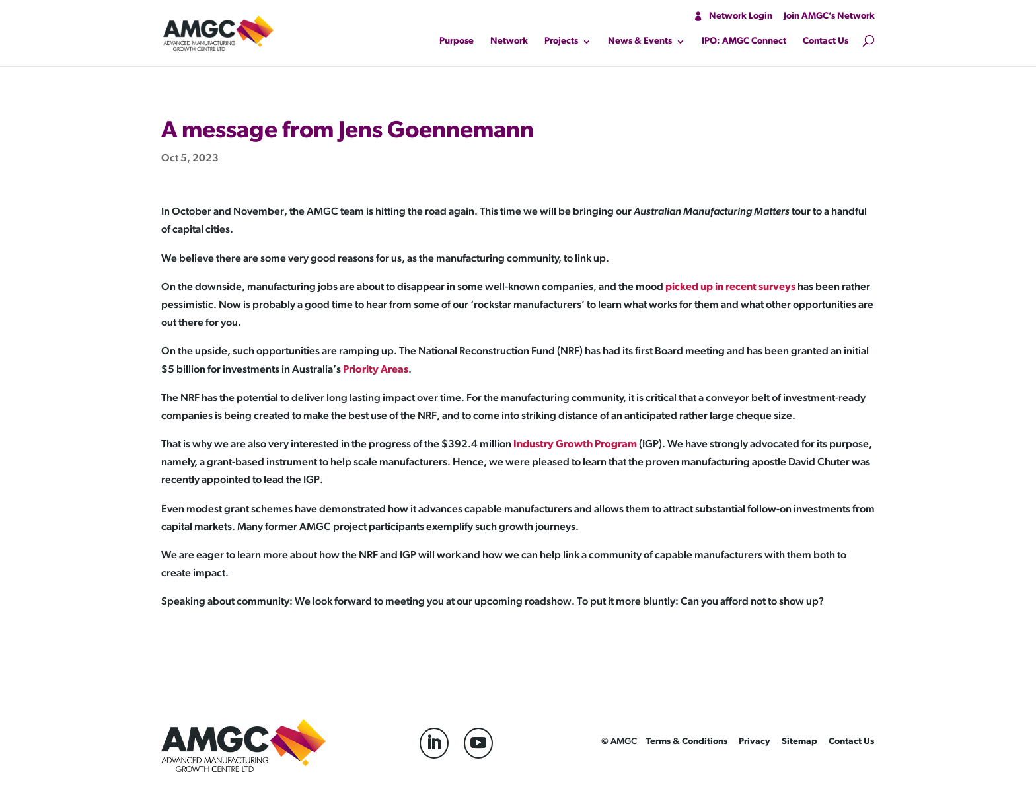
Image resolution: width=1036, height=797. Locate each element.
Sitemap (799, 742)
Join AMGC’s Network (829, 16)
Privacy (754, 742)
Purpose (456, 41)
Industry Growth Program (575, 444)
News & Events (640, 41)
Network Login (740, 16)
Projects (561, 41)
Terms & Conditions (686, 742)
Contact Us (825, 41)
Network (509, 41)
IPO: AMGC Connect (744, 41)
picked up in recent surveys (730, 287)
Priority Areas (375, 370)
